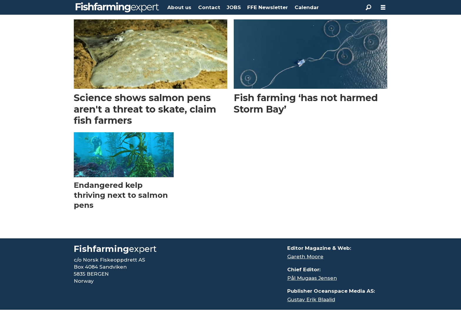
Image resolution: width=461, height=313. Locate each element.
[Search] (368, 7)
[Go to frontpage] (117, 7)
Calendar (307, 7)
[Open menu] (383, 7)
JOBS (234, 7)
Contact (209, 7)
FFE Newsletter (267, 7)
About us (179, 7)
